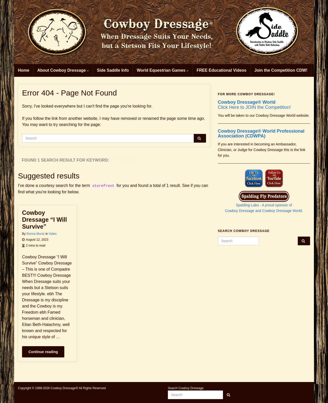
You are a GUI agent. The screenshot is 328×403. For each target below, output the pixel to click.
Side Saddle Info (113, 70)
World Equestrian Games (163, 70)
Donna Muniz (35, 234)
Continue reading (43, 352)
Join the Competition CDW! (281, 70)
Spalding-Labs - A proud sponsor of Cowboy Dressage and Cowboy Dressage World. (264, 203)
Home (23, 70)
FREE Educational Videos (221, 70)
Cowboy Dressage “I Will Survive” (44, 219)
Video (52, 234)
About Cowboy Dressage (63, 70)
